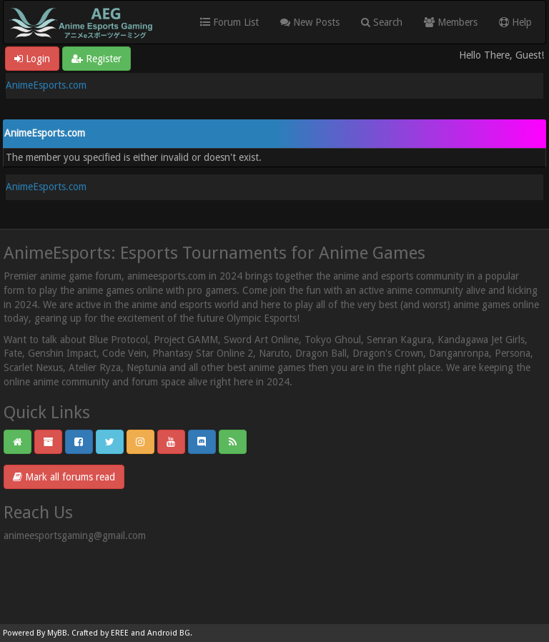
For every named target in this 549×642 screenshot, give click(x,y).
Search (381, 22)
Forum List (229, 22)
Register (96, 58)
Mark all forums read (64, 477)
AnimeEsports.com (46, 85)
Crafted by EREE (100, 633)
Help (515, 22)
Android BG (168, 633)
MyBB (57, 633)
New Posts (310, 22)
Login (32, 58)
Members (451, 22)
